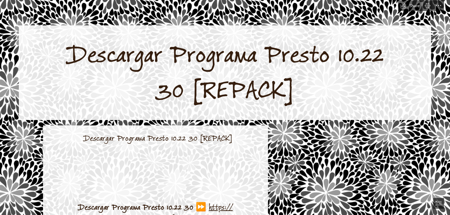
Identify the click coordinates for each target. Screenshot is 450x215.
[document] (225, 107)
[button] (410, 5)
